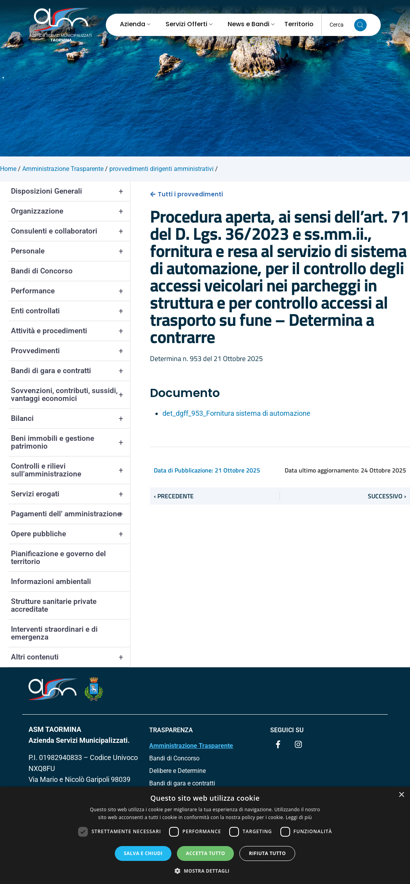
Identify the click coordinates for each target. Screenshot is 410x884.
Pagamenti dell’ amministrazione (70, 514)
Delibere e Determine (177, 770)
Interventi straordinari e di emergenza (54, 633)
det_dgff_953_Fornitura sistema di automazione (236, 413)
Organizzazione (70, 211)
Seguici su (287, 730)
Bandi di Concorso (42, 270)
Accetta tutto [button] (205, 853)
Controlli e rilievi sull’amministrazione (70, 470)
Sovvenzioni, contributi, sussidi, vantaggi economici (70, 394)
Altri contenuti (70, 657)
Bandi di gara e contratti (70, 371)
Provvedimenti (70, 351)
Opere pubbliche (70, 534)
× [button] (401, 795)
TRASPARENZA (171, 730)
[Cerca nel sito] (360, 25)
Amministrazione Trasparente (191, 745)
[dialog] (205, 835)
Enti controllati (70, 311)
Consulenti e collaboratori (70, 231)
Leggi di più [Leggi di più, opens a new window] (299, 817)
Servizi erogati (70, 494)
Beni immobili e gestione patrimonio (70, 442)
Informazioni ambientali (51, 581)
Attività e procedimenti (70, 331)
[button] (205, 871)
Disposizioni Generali (70, 191)
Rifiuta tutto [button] (267, 853)
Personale (70, 251)
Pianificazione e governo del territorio (58, 557)
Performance (70, 291)
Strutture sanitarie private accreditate (53, 605)
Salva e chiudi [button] (143, 853)
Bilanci (70, 418)
